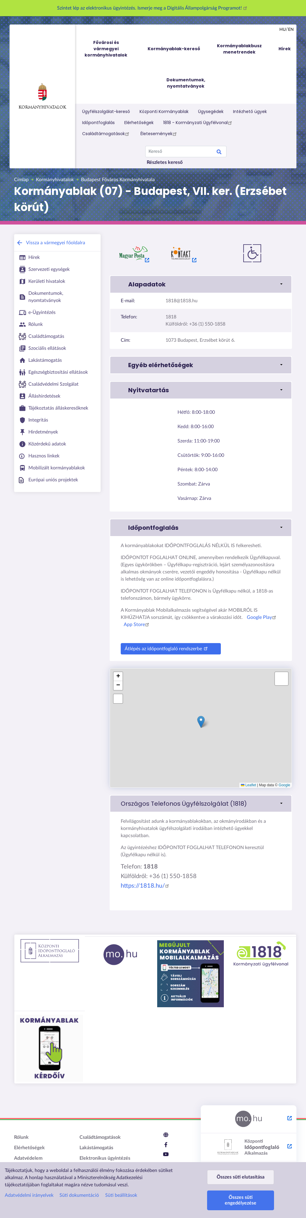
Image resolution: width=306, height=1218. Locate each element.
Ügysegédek (211, 112)
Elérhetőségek (139, 123)
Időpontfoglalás (98, 123)
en (291, 30)
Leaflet (248, 785)
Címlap (21, 179)
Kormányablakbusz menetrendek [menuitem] (239, 49)
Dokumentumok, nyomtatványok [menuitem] (185, 83)
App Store (137, 624)
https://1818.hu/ (146, 886)
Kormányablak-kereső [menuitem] (174, 49)
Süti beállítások (121, 1189)
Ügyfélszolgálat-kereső (106, 112)
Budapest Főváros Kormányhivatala (118, 179)
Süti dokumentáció (79, 1189)
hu (282, 30)
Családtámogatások (106, 133)
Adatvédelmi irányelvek (29, 1189)
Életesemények (159, 133)
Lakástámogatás (96, 1147)
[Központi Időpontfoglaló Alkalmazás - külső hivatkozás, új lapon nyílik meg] (248, 1147)
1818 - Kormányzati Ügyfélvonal (198, 122)
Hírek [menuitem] (285, 49)
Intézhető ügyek (250, 112)
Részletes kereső (165, 162)
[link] (200, 804)
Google (284, 785)
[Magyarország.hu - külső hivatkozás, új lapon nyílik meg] (248, 1119)
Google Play (262, 617)
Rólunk (21, 1137)
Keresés (219, 152)
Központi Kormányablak (164, 112)
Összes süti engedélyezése (240, 1200)
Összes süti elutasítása (241, 1174)
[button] (200, 284)
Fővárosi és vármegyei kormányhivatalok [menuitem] (111, 48)
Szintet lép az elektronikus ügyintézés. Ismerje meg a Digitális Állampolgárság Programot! (153, 8)
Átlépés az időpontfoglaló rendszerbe (167, 648)
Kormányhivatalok (42, 96)
